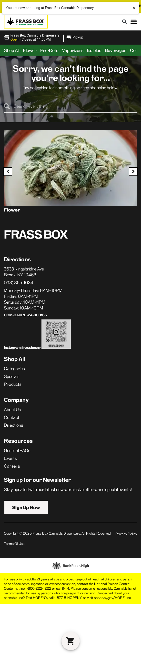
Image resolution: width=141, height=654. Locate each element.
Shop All (11, 50)
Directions (13, 424)
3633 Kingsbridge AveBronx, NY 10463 (24, 272)
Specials (12, 376)
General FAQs (17, 450)
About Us (12, 409)
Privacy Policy (126, 533)
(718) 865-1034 (18, 283)
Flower (30, 50)
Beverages (115, 50)
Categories (14, 368)
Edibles (94, 50)
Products (12, 383)
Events (10, 458)
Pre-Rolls (49, 50)
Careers (12, 465)
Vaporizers (72, 50)
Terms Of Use (14, 542)
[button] (124, 22)
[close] (134, 8)
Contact (11, 417)
